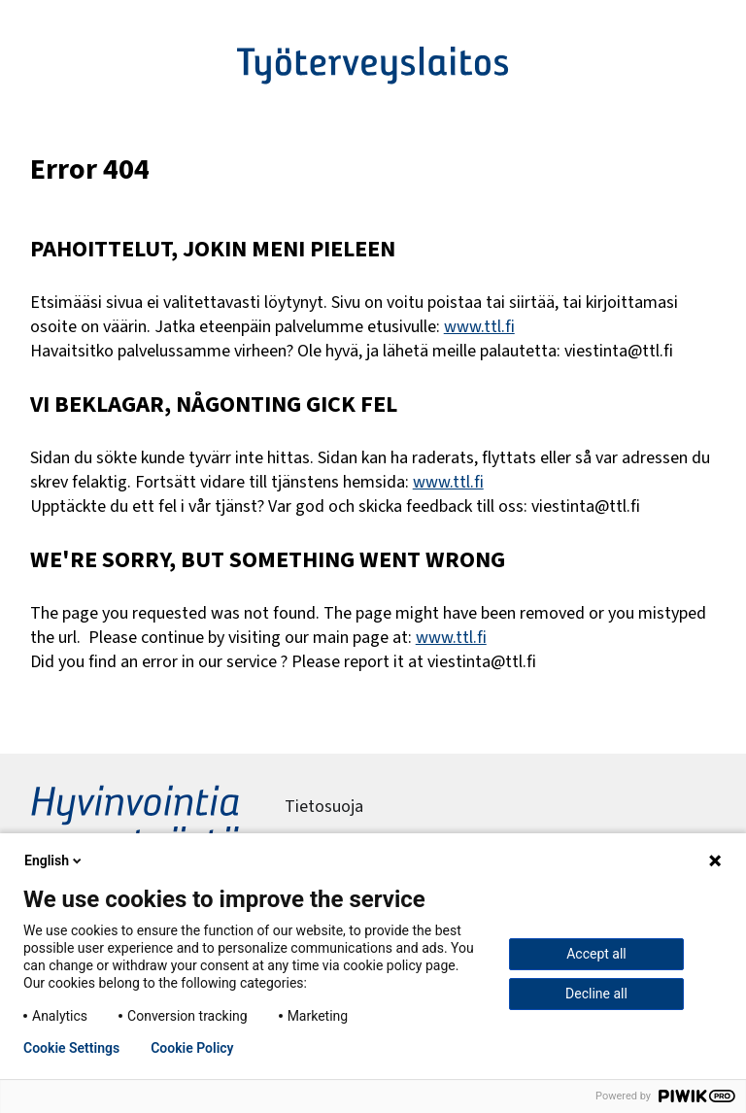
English (54, 860)
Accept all (596, 953)
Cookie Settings (71, 1048)
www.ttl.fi (479, 327)
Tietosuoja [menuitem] (324, 806)
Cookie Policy (192, 1048)
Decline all (596, 993)
